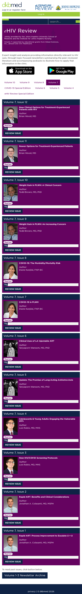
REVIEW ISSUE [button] (13, 133)
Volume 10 (9, 82)
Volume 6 (40, 88)
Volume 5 (54, 88)
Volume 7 (53, 82)
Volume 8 (39, 82)
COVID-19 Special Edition (18, 88)
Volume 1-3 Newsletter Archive (24, 575)
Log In (41, 14)
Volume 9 (24, 82)
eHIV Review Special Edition (19, 94)
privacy (32, 591)
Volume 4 (69, 88)
